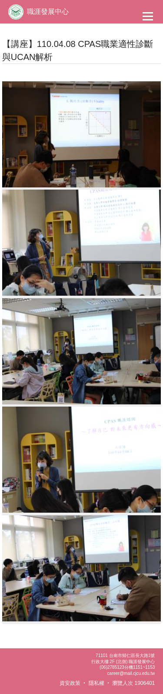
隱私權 (96, 683)
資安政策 (70, 683)
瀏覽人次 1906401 (133, 683)
